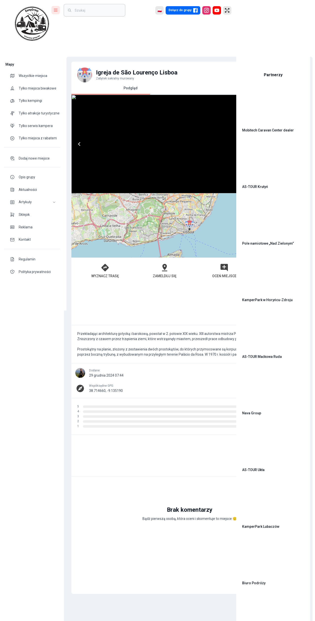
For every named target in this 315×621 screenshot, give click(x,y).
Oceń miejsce (169, 270)
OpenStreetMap (198, 255)
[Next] (218, 144)
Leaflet (176, 255)
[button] (32, 202)
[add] (215, 573)
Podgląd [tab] (108, 90)
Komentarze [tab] (187, 88)
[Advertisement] (147, 304)
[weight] (97, 10)
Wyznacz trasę (92, 270)
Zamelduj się (130, 270)
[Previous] (77, 144)
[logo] (32, 23)
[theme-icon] (14, 75)
